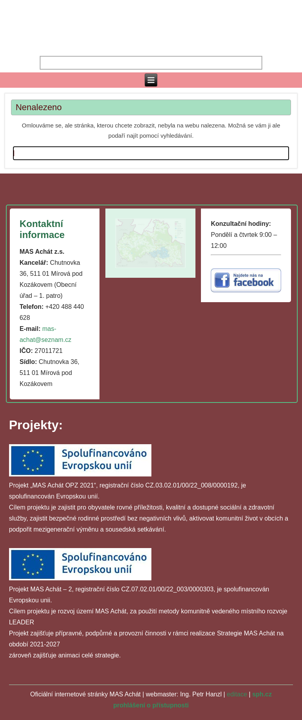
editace (237, 694)
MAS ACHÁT (151, 20)
